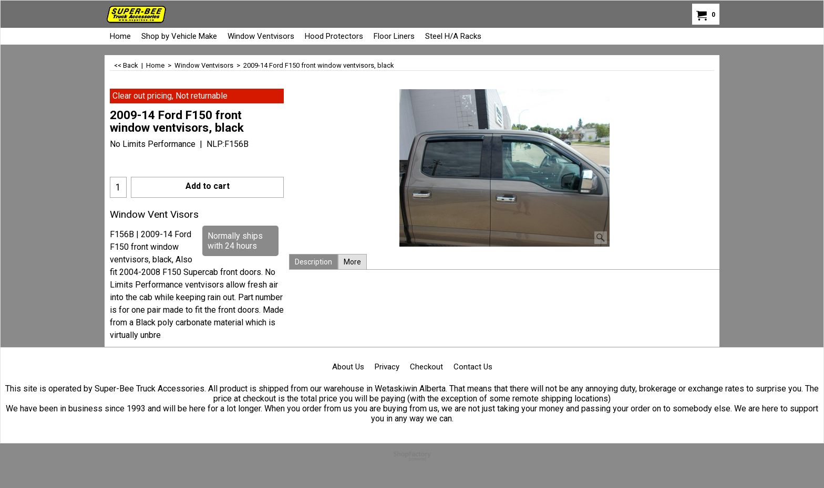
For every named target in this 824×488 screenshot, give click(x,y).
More (352, 262)
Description (313, 262)
